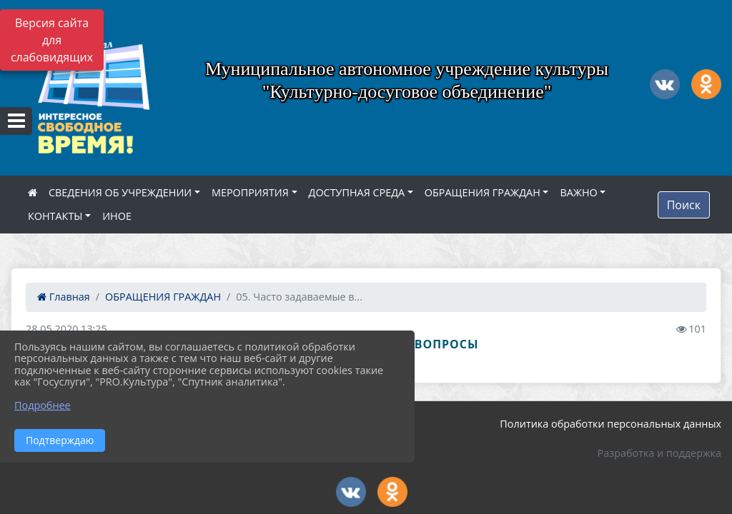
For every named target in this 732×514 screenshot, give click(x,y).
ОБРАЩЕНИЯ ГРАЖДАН (482, 192)
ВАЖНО (578, 192)
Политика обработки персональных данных (610, 423)
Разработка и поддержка (659, 453)
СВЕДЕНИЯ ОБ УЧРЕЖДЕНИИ (120, 192)
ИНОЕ (117, 216)
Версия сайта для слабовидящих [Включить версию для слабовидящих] (52, 40)
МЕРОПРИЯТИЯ (250, 192)
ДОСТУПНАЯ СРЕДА (357, 192)
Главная (63, 296)
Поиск (684, 205)
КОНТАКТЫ (55, 216)
